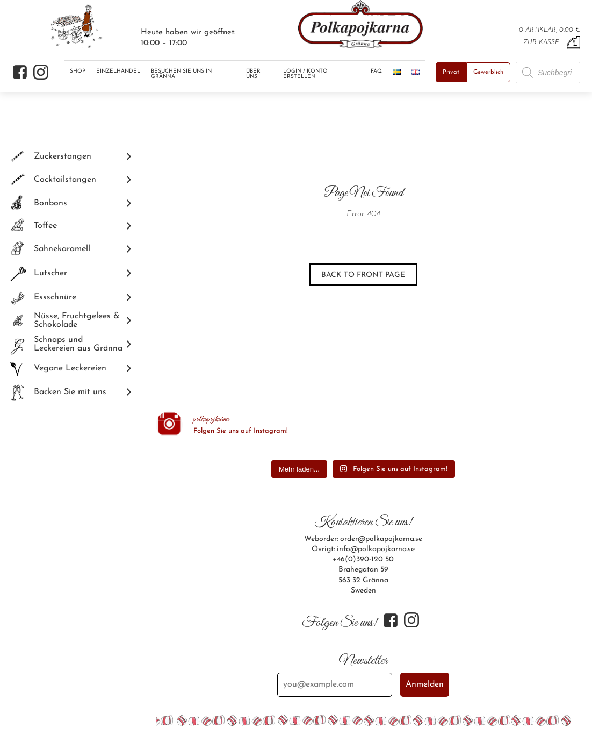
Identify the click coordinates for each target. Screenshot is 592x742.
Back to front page (363, 275)
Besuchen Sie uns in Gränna (181, 74)
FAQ (376, 71)
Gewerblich (488, 72)
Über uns (253, 74)
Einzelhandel (118, 71)
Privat (451, 72)
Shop (77, 71)
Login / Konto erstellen (305, 74)
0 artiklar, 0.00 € (549, 30)
